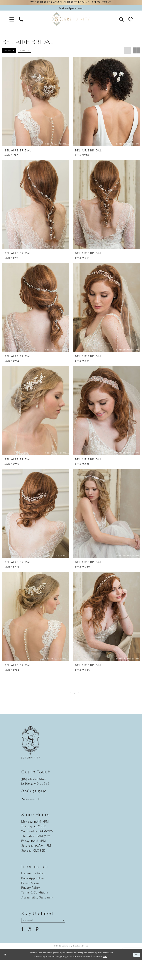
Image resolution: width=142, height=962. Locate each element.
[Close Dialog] (5, 956)
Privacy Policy (30, 889)
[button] (11, 20)
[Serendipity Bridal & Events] (71, 20)
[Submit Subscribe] (70, 921)
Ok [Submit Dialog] (136, 956)
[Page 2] (71, 693)
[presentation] (35, 102)
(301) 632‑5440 (34, 792)
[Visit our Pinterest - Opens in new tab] (37, 931)
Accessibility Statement (37, 898)
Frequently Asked (33, 874)
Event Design (30, 884)
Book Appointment (34, 879)
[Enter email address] (47, 921)
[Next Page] (80, 693)
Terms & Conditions (35, 893)
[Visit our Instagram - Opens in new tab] (29, 931)
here (105, 958)
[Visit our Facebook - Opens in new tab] (22, 931)
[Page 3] (75, 693)
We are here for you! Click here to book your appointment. (71, 3)
